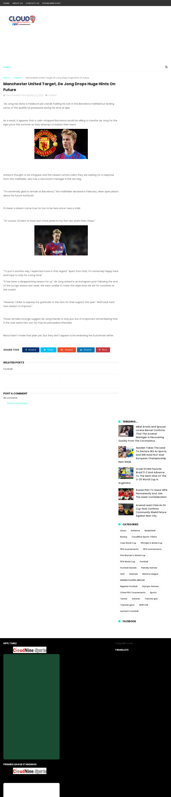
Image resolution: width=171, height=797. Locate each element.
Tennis (123, 265)
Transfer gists (127, 271)
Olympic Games (150, 252)
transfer (136, 265)
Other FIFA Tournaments (132, 258)
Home (6, 3)
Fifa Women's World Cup (132, 221)
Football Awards (128, 234)
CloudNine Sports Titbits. (144, 203)
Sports (153, 258)
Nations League (150, 240)
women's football (129, 277)
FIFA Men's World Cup (151, 209)
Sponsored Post (51, 3)
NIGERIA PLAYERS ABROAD (132, 246)
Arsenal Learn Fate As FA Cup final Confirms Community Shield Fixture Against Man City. (151, 177)
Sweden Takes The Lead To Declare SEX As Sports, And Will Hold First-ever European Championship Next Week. (142, 121)
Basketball (150, 197)
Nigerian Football (128, 252)
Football (18, 77)
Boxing (123, 203)
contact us (95, 763)
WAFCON (143, 271)
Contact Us (32, 3)
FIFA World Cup (127, 227)
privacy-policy (78, 763)
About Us (17, 3)
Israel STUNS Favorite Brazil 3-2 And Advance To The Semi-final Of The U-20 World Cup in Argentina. (142, 142)
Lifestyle (133, 240)
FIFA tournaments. (152, 215)
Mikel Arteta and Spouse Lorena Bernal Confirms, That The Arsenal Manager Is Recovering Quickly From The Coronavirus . (142, 100)
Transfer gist (151, 265)
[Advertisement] (107, 34)
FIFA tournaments (129, 215)
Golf (122, 240)
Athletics (135, 197)
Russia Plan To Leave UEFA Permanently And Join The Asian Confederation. (151, 160)
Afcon (123, 197)
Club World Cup (128, 209)
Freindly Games (149, 234)
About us (63, 763)
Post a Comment (18, 407)
